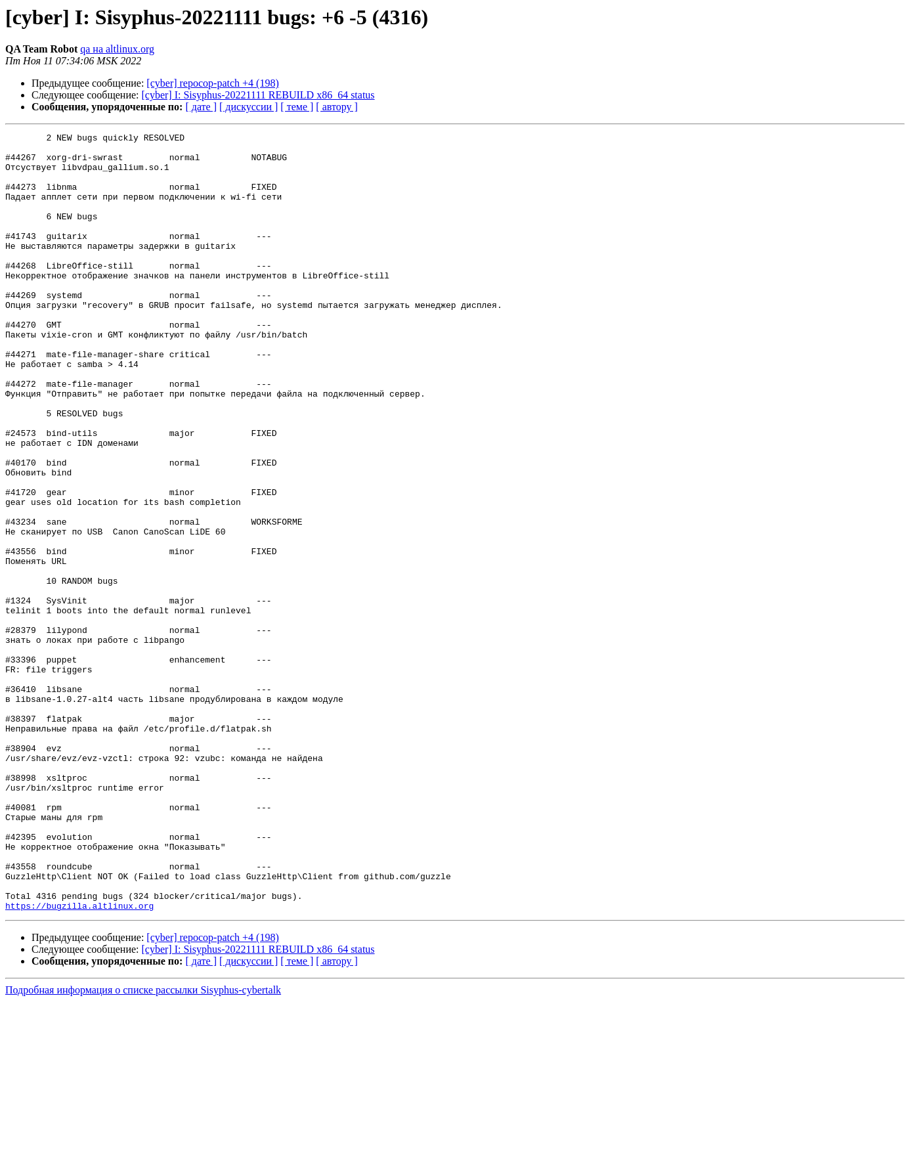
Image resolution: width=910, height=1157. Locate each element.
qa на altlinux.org (117, 49)
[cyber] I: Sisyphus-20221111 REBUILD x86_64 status (258, 94)
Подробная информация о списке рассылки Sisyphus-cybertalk (143, 1145)
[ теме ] (296, 106)
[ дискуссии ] (248, 106)
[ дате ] (201, 106)
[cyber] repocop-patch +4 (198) (212, 83)
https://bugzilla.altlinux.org (79, 1061)
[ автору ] (336, 106)
